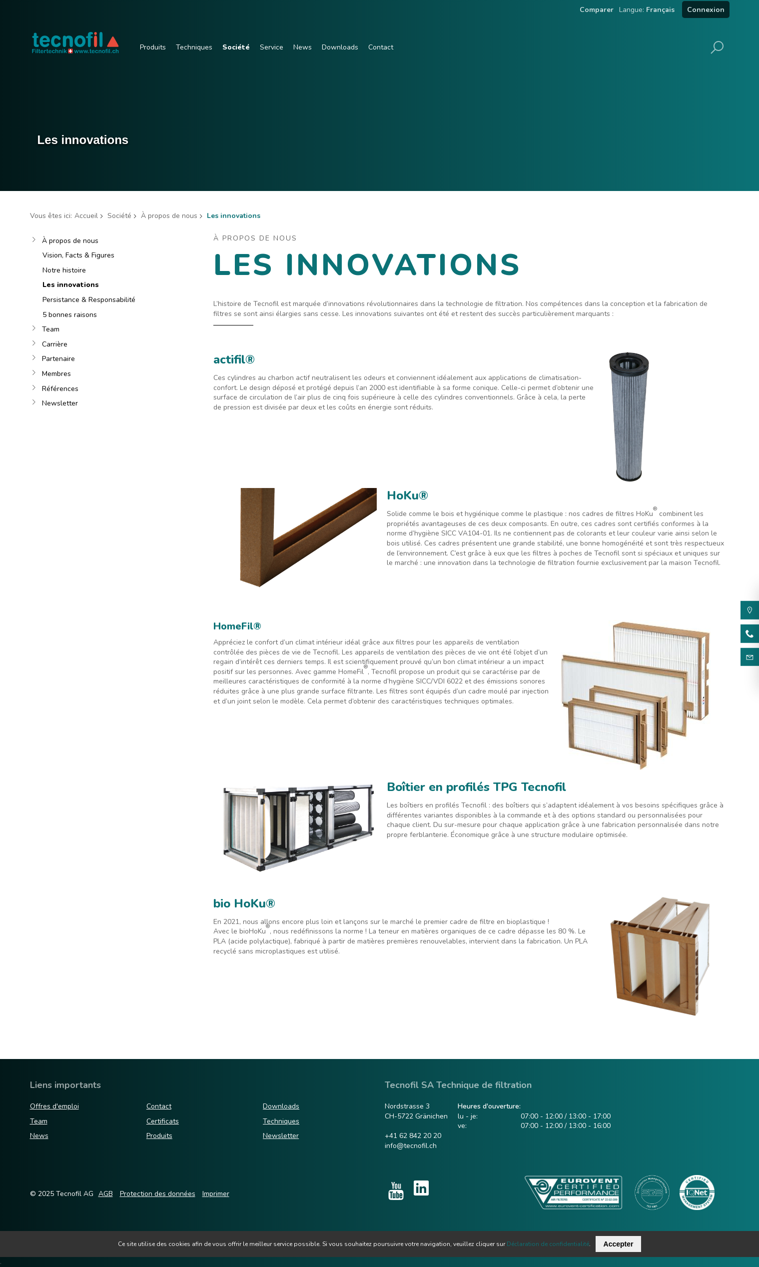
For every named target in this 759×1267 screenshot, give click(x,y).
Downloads (340, 47)
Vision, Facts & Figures (78, 255)
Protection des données (157, 1193)
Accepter (619, 1244)
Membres (56, 373)
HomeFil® (237, 626)
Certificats (162, 1121)
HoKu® (407, 496)
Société (236, 47)
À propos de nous (169, 215)
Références (60, 389)
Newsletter (60, 403)
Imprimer (215, 1193)
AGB (105, 1193)
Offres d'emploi (54, 1106)
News (302, 47)
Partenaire (58, 359)
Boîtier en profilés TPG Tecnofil (476, 787)
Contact (380, 47)
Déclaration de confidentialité (548, 1244)
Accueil (86, 215)
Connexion (706, 9)
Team (50, 329)
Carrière (54, 344)
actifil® (234, 360)
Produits (153, 47)
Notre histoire (64, 270)
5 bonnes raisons (69, 315)
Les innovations (70, 285)
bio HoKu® (244, 904)
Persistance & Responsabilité (88, 299)
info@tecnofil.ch (411, 1145)
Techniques (194, 47)
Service (271, 47)
